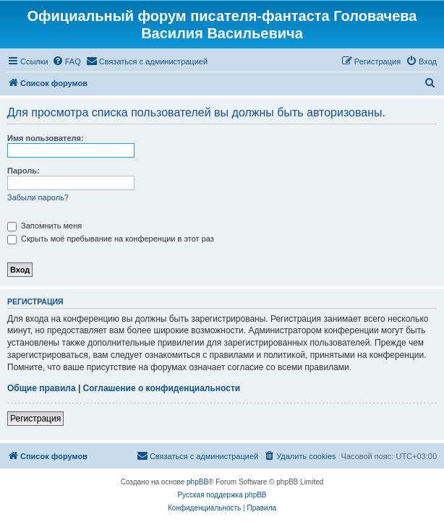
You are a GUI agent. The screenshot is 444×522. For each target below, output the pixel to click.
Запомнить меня (44, 225)
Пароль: (23, 170)
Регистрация (35, 419)
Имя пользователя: (45, 138)
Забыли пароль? (38, 197)
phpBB (197, 482)
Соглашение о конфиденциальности (162, 388)
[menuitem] (66, 61)
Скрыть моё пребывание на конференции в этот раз (110, 238)
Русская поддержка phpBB (221, 495)
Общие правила (41, 388)
